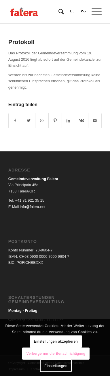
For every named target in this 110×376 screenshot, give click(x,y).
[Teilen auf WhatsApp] (41, 120)
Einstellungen (55, 366)
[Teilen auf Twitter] (28, 120)
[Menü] (94, 11)
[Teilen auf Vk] (81, 120)
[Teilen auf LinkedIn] (68, 120)
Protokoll (21, 42)
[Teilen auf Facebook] (15, 120)
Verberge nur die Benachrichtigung (56, 354)
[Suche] (58, 11)
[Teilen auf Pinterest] (55, 120)
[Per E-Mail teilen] (94, 120)
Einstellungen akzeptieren (56, 341)
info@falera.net (32, 207)
